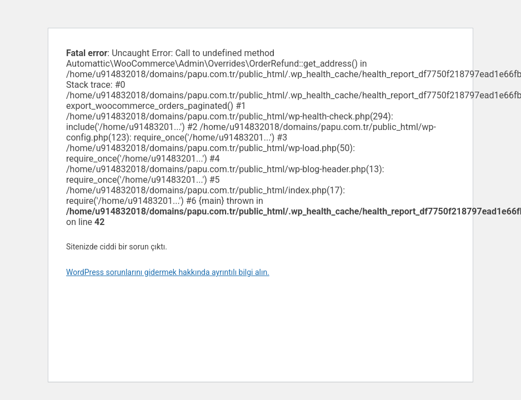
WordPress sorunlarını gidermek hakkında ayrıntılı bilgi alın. (167, 272)
